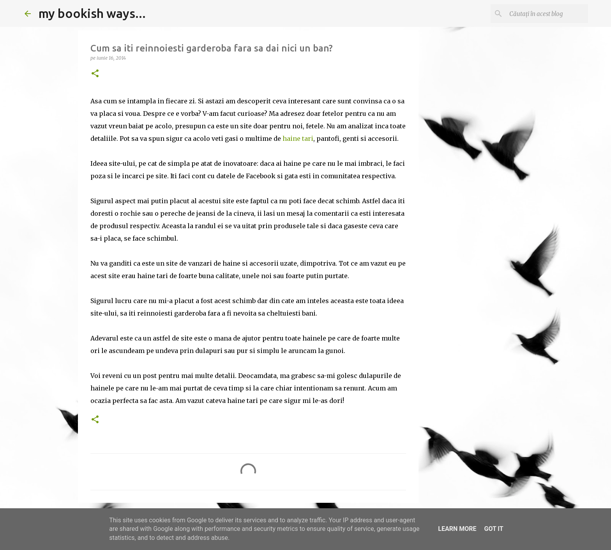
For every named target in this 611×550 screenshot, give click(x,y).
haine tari (298, 138)
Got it (493, 528)
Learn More (457, 528)
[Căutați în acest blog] (547, 13)
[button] (95, 74)
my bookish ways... (92, 13)
